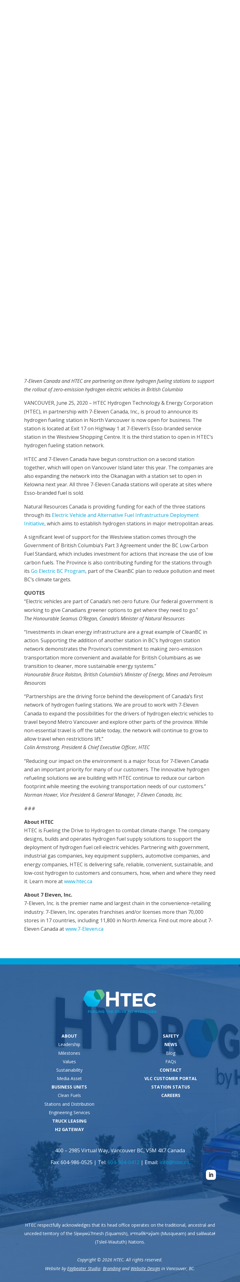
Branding (112, 1268)
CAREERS (170, 1095)
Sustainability (69, 1070)
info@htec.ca (174, 1162)
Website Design (145, 1268)
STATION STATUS (170, 1087)
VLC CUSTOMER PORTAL (170, 1078)
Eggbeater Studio (83, 1268)
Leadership (69, 1044)
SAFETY (171, 1036)
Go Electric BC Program (58, 571)
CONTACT (171, 1070)
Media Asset (69, 1078)
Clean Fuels (69, 1095)
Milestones (69, 1053)
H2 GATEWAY (69, 1129)
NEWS (170, 1044)
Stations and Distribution (69, 1104)
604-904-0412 (123, 1162)
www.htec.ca (78, 881)
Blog (170, 1053)
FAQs (170, 1061)
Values (69, 1061)
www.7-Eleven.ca (84, 928)
